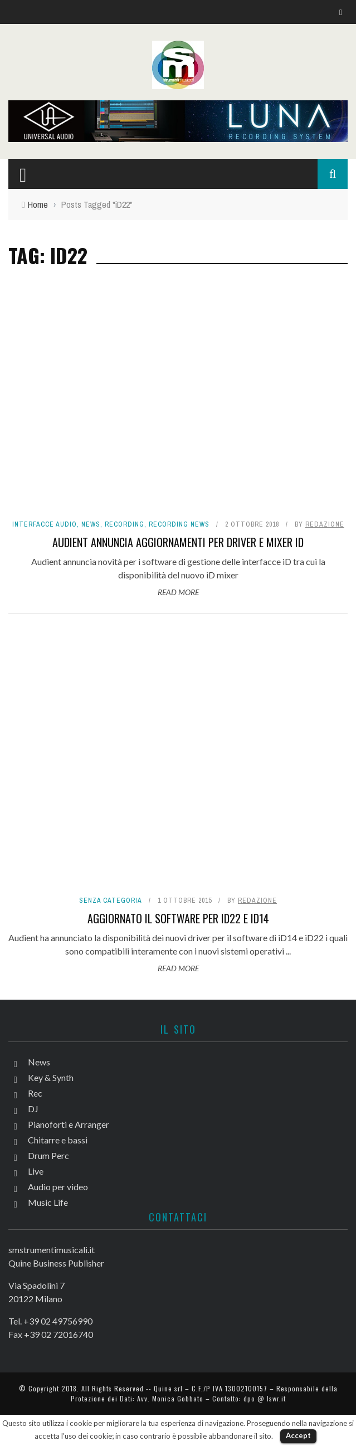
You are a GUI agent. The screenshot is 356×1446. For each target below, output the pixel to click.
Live (35, 1171)
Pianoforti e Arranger (68, 1124)
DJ (33, 1108)
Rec (35, 1093)
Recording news (179, 524)
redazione (324, 524)
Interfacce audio (44, 524)
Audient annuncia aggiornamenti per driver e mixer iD (178, 542)
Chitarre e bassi (57, 1140)
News (90, 524)
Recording (124, 524)
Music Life (48, 1202)
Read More (178, 592)
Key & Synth (51, 1077)
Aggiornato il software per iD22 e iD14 (178, 918)
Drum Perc (48, 1155)
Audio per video (58, 1186)
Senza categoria (110, 900)
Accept (298, 1435)
